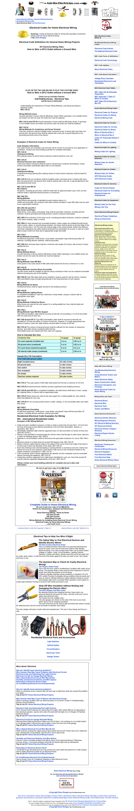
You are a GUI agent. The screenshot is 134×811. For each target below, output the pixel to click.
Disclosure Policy (70, 796)
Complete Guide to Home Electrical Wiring (53, 504)
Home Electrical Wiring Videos (107, 460)
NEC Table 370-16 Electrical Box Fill (106, 102)
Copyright (54, 792)
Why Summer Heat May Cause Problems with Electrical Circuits (41, 672)
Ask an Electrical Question (67, 776)
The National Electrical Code (106, 51)
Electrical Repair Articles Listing (104, 434)
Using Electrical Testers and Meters (106, 376)
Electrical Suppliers (102, 452)
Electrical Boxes (101, 401)
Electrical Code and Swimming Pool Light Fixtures (36, 674)
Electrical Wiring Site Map (87, 796)
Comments (39, 798)
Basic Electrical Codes (104, 69)
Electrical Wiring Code (103, 118)
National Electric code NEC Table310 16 (74, 528)
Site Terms (22, 796)
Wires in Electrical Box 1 (104, 132)
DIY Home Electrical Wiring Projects (39, 695)
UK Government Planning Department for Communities (85, 801)
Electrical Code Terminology (106, 60)
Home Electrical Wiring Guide (79, 798)
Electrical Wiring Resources (106, 449)
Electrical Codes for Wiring (105, 115)
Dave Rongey (41, 38)
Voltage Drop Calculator (104, 78)
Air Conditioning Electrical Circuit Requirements (35, 683)
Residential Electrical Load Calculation (105, 82)
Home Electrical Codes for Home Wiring (105, 390)
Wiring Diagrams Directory (105, 420)
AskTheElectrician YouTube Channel (104, 798)
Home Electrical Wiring (25, 19)
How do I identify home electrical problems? (33, 670)
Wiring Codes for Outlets (104, 173)
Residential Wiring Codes (25, 21)
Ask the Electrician (38, 23)
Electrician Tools (53, 653)
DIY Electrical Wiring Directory (107, 423)
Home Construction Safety (105, 382)
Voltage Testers (53, 657)
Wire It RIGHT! (107, 317)
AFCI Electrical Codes (103, 176)
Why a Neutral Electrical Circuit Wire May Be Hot (35, 678)
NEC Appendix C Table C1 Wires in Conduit (105, 98)
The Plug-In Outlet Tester (49, 567)
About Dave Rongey (43, 796)
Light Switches (53, 641)
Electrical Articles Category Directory (105, 430)
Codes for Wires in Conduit (105, 142)
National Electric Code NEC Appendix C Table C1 (35, 528)
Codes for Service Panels (105, 188)
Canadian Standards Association (89, 803)
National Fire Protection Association (85, 805)
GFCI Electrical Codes (103, 179)
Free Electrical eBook (103, 454)
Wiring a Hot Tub (101, 207)
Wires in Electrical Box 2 (104, 135)
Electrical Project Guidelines (106, 216)
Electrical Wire (100, 403)
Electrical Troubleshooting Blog (55, 798)
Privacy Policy (57, 796)
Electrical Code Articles (104, 48)
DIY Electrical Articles (103, 426)
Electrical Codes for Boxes (105, 130)
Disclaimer (31, 796)
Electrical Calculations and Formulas (105, 386)
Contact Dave (103, 796)
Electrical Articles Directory (105, 418)
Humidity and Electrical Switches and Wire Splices (36, 680)
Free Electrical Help (102, 457)
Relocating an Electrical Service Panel (31, 682)
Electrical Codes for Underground (102, 194)
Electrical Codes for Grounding (107, 191)
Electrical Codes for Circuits (106, 127)
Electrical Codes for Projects (106, 112)
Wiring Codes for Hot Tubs (105, 204)
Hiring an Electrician (103, 219)
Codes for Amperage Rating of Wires (107, 139)
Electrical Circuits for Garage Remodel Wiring (34, 676)
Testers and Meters (102, 409)
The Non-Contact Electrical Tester (52, 545)
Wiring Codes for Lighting (105, 151)
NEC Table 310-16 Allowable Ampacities (106, 93)
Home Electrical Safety (104, 379)
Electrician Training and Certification (104, 445)
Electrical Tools (101, 406)
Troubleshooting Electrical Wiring (105, 371)
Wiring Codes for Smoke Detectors (104, 163)
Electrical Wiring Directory (43, 19)
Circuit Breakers (53, 649)
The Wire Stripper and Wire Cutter (52, 590)
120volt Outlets (53, 645)
